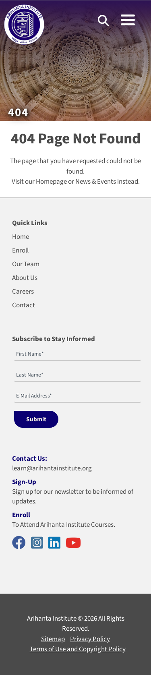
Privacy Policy (90, 639)
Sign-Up (24, 482)
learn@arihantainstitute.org (52, 468)
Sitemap (53, 639)
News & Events (95, 181)
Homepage (51, 181)
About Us (24, 278)
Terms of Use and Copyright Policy (78, 649)
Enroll (20, 250)
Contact (23, 305)
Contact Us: (29, 459)
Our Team (25, 264)
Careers (23, 291)
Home (20, 237)
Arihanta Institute (52, 618)
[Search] (103, 20)
